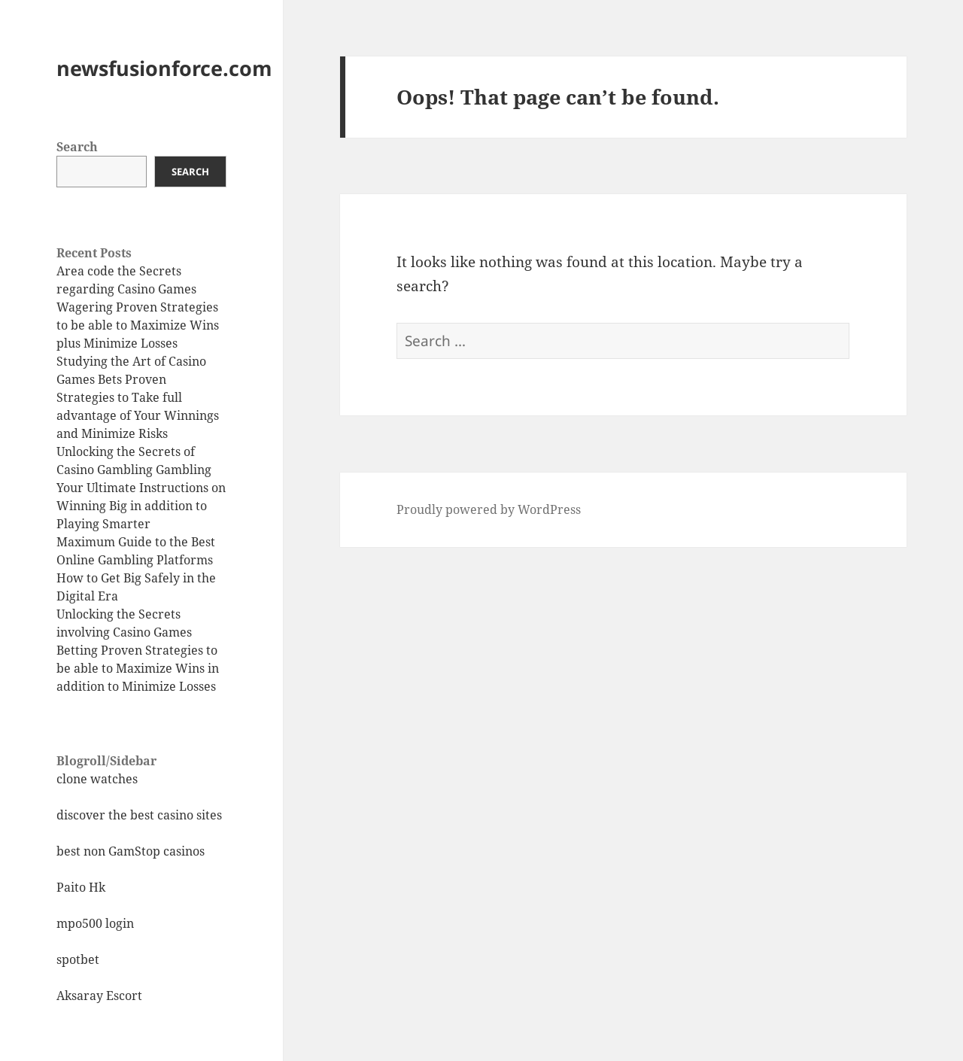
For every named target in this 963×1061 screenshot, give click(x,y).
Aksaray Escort (99, 995)
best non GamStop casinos (130, 851)
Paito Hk (80, 887)
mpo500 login (95, 923)
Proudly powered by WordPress (488, 509)
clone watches (97, 779)
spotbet (77, 959)
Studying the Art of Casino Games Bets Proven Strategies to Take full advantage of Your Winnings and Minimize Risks (137, 397)
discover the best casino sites (139, 815)
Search (77, 146)
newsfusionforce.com (164, 68)
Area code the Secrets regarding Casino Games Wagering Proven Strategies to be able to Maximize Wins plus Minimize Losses (137, 307)
